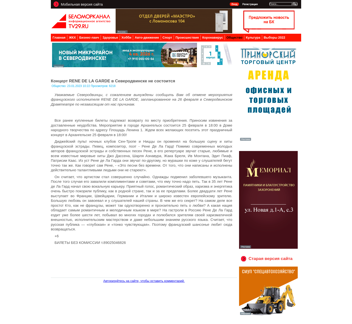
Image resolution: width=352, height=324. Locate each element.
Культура (253, 37)
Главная (59, 37)
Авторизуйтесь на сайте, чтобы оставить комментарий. (144, 281)
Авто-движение (147, 37)
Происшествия (187, 37)
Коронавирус (212, 37)
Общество (234, 37)
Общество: (59, 86)
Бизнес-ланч (89, 37)
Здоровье (110, 37)
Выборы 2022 (274, 37)
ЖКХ (72, 37)
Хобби (126, 37)
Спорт (167, 37)
